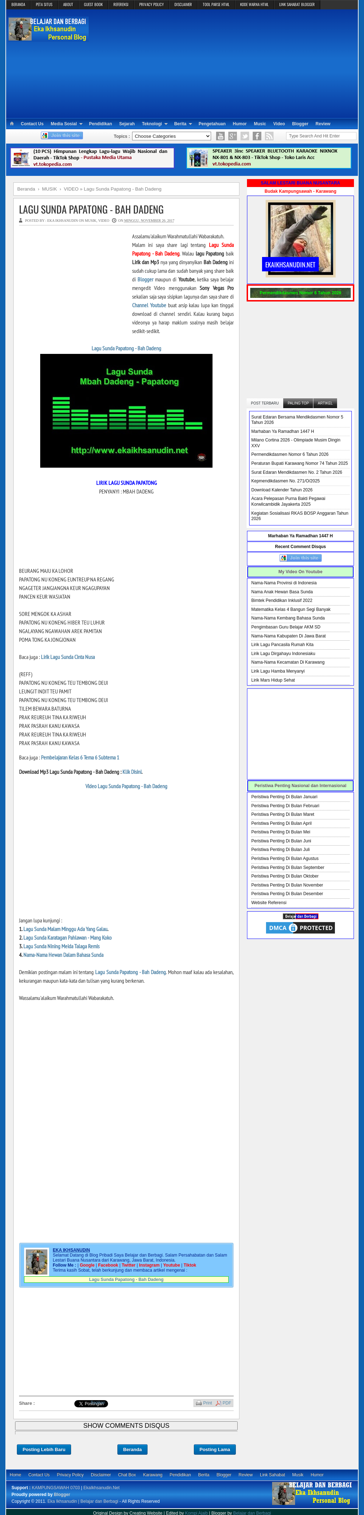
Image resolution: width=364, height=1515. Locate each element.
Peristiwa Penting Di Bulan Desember (287, 893)
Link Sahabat (272, 1474)
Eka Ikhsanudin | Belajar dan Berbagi (82, 1501)
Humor (240, 123)
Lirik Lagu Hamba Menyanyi (278, 671)
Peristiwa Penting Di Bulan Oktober (284, 876)
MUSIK (90, 221)
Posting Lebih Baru (44, 1449)
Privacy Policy (70, 1474)
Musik (297, 1474)
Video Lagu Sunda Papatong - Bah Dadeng (126, 786)
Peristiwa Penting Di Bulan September (287, 867)
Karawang (152, 1474)
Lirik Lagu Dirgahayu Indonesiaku (283, 653)
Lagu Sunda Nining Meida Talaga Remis (61, 946)
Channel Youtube (149, 305)
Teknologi (152, 123)
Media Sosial (64, 123)
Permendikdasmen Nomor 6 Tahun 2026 (289, 454)
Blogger (300, 123)
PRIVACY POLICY (151, 4)
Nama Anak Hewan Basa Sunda (282, 591)
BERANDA (18, 4)
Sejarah (127, 123)
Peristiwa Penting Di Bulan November (287, 885)
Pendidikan (100, 123)
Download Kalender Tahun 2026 (282, 489)
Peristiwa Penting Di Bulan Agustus (284, 858)
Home (15, 1474)
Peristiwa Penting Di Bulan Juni (281, 840)
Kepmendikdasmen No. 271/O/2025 (285, 480)
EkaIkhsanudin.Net (101, 1487)
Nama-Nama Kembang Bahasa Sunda (288, 618)
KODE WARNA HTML (254, 4)
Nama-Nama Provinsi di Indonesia (284, 582)
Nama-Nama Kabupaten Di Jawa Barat (288, 636)
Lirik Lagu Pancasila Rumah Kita (282, 644)
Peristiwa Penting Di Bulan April (281, 823)
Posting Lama (215, 1449)
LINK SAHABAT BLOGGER (297, 4)
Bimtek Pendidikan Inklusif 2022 (281, 600)
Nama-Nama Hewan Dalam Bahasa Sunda (63, 954)
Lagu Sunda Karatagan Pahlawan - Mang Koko (67, 937)
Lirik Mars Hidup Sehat (273, 680)
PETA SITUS (44, 4)
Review (323, 123)
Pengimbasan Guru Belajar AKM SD (286, 627)
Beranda (132, 1449)
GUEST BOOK (93, 4)
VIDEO (103, 221)
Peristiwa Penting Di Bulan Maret (282, 814)
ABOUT (68, 4)
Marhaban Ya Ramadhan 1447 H (282, 431)
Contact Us (32, 123)
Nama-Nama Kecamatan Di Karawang (288, 662)
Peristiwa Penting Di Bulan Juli (280, 849)
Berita (180, 123)
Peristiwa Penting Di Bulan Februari (285, 805)
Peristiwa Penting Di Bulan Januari (284, 796)
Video (279, 123)
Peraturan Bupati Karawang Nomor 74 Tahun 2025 (299, 463)
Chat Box (127, 1474)
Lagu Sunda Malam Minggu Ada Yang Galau (65, 928)
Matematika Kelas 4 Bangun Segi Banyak (291, 609)
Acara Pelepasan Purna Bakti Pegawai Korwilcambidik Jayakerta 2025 (288, 501)
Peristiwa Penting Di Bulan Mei (280, 831)
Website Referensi (268, 902)
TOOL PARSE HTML (216, 4)
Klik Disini (131, 771)
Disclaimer (101, 1474)
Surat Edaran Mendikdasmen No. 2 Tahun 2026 (296, 472)
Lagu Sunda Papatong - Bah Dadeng (91, 209)
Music (260, 123)
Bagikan (98, 1402)
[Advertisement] (223, 63)
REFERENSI (121, 4)
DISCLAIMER (183, 4)
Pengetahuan (212, 123)
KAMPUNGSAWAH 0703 (56, 1487)
